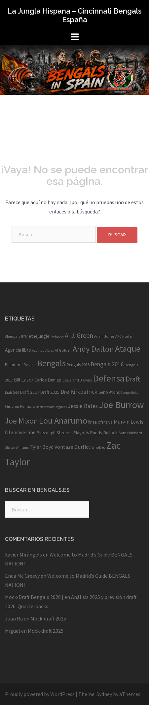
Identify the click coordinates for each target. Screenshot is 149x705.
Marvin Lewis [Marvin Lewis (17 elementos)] (128, 421)
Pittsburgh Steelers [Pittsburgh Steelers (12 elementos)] (54, 433)
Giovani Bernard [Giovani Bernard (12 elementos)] (20, 406)
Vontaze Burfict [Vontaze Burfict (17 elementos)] (73, 446)
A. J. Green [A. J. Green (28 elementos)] (79, 335)
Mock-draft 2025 (48, 618)
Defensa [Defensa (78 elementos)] (109, 378)
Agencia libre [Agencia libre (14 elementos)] (18, 350)
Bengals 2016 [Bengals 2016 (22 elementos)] (107, 364)
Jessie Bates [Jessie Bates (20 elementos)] (83, 406)
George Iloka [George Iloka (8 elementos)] (129, 392)
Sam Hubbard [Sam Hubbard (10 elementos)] (130, 432)
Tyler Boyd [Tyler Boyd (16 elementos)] (42, 446)
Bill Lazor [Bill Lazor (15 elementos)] (23, 380)
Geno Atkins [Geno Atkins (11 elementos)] (109, 392)
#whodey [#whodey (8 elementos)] (57, 336)
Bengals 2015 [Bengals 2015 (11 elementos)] (78, 365)
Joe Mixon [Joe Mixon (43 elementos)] (21, 421)
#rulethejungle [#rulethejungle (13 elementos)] (35, 336)
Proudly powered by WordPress (40, 694)
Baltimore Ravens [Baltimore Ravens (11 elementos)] (20, 365)
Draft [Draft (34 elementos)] (133, 379)
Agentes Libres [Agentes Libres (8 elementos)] (43, 350)
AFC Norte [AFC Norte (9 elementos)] (123, 336)
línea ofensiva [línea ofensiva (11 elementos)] (100, 422)
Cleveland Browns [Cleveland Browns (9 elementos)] (77, 380)
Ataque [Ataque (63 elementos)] (127, 348)
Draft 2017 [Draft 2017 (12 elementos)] (29, 392)
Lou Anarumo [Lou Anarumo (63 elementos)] (63, 420)
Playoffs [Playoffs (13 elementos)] (81, 433)
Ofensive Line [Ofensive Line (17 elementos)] (20, 432)
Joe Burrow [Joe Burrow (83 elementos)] (121, 405)
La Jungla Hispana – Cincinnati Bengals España (74, 15)
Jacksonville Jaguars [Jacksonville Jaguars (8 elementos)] (51, 407)
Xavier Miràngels (23, 554)
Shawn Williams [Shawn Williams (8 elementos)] (17, 447)
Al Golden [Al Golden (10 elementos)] (63, 350)
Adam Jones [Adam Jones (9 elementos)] (104, 336)
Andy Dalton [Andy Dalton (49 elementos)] (93, 349)
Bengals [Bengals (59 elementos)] (51, 363)
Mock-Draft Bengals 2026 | (34, 597)
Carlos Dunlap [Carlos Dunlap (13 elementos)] (47, 380)
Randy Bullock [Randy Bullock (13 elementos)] (104, 433)
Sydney (104, 694)
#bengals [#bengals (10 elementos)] (12, 336)
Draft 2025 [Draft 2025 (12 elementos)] (49, 392)
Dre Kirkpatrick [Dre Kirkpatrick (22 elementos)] (78, 391)
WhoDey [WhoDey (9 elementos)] (98, 447)
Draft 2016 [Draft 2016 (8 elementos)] (12, 392)
